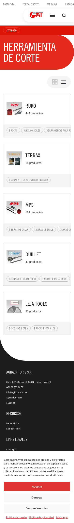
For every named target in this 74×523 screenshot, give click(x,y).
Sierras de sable (43, 229)
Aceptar (37, 486)
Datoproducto (12, 423)
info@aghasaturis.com (16, 392)
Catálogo (12, 30)
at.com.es (10, 402)
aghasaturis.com (14, 397)
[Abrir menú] (52, 15)
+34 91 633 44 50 (14, 387)
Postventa (8, 4)
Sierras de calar (18, 229)
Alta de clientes (13, 428)
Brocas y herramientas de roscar (28, 180)
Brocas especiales (44, 328)
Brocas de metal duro (54, 279)
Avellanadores (32, 130)
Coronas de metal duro (22, 279)
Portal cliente (30, 4)
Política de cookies (16, 517)
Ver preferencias (37, 508)
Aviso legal (62, 517)
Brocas (13, 130)
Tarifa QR (52, 4)
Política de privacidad (41, 517)
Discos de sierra (18, 328)
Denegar (37, 497)
